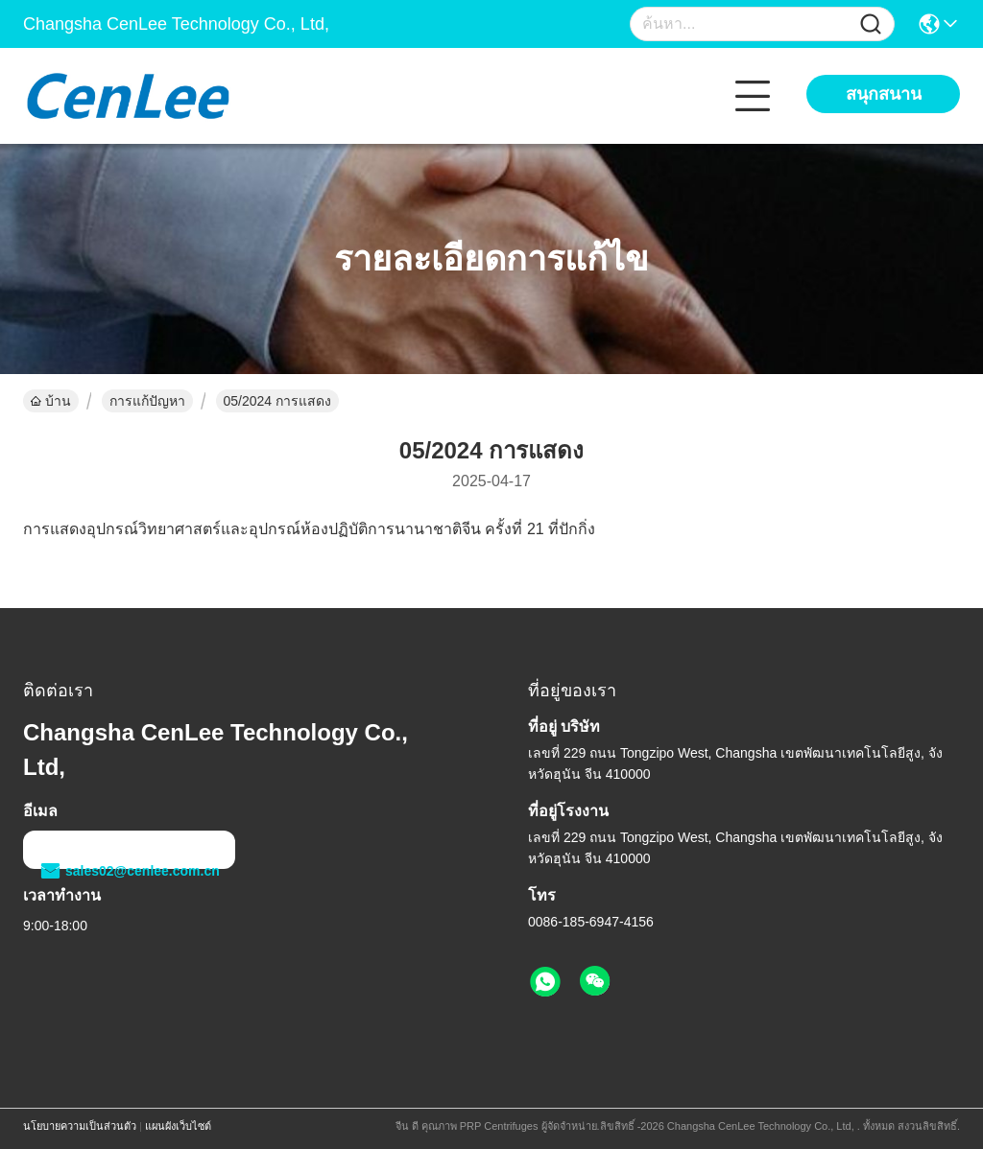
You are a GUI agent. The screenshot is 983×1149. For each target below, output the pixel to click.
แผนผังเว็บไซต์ (178, 1126)
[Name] (870, 24)
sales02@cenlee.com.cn (129, 870)
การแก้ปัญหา (147, 401)
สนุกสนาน (884, 94)
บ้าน (51, 401)
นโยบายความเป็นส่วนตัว (79, 1126)
